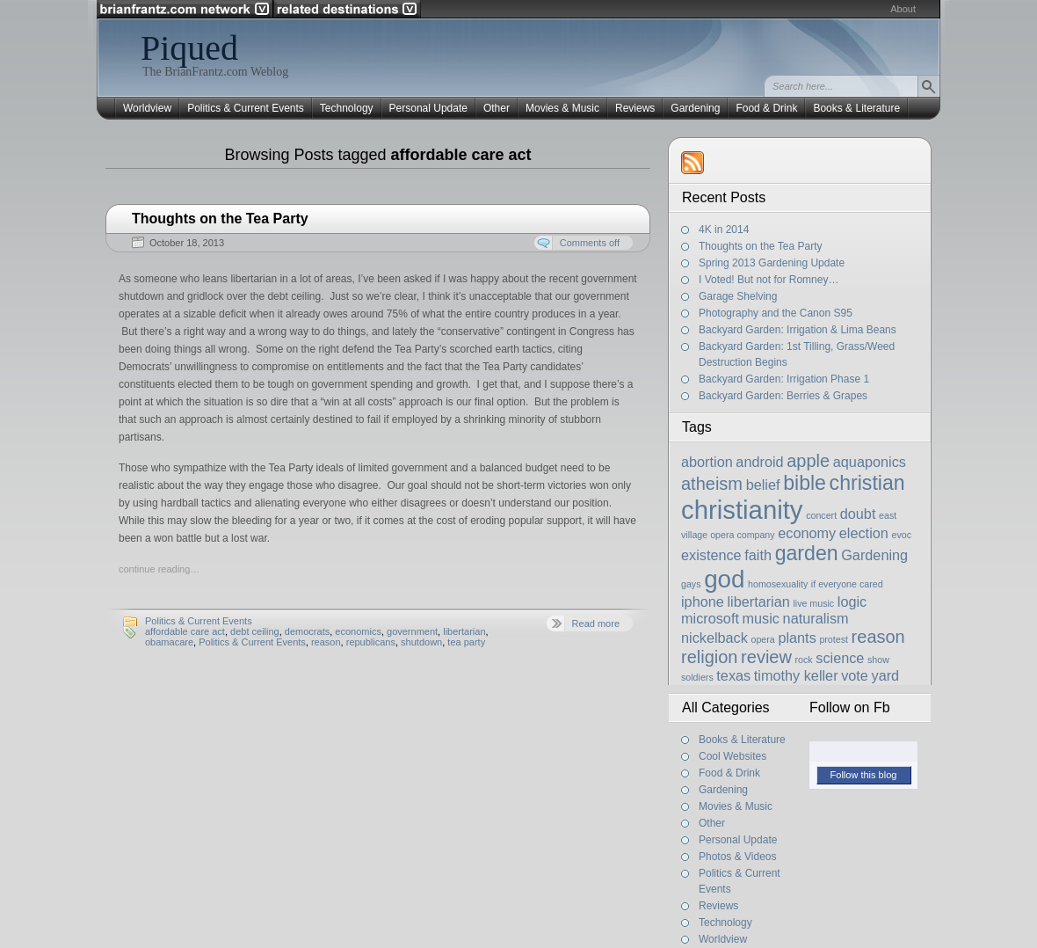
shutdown (421, 642)
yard (886, 675)
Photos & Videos (738, 856)
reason (326, 642)
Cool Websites (732, 756)
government (412, 631)
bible (804, 482)
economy (807, 533)
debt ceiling (254, 631)
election (863, 533)
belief (763, 484)
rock (804, 659)
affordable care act (185, 631)
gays (691, 584)
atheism (712, 483)
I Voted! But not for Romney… (768, 279)
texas (733, 675)
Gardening (695, 108)
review (766, 657)
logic (852, 601)
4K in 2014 (724, 229)
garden (806, 553)
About (903, 9)
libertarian (464, 631)
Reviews (635, 108)
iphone (702, 601)
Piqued (189, 48)
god (724, 579)
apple (808, 460)
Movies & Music (562, 108)
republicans (370, 642)
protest (833, 639)
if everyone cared (847, 584)
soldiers (697, 677)
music (761, 618)
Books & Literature (856, 108)
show (878, 659)
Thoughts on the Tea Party (220, 218)
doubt (858, 513)
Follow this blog (863, 774)
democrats (307, 631)
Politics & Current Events (245, 108)
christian (867, 482)
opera (763, 639)
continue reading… (159, 569)
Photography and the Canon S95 (775, 313)
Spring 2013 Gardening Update (772, 263)
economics (358, 631)
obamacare (169, 642)
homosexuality (778, 584)
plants (797, 637)
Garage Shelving (738, 296)
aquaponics (869, 462)
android (759, 462)
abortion (707, 462)
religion (709, 657)
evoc (901, 534)
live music (813, 603)
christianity (742, 509)
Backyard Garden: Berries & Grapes (783, 396)
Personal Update (428, 108)
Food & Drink (766, 108)
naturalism (816, 618)
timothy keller (796, 675)
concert (821, 515)
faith (758, 555)
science (840, 658)
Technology (346, 108)
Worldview (147, 108)
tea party (466, 642)
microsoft (710, 618)
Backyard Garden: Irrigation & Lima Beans (797, 330)
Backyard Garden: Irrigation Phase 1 (784, 379)
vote (854, 675)
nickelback (714, 637)
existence (711, 555)
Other (496, 108)
